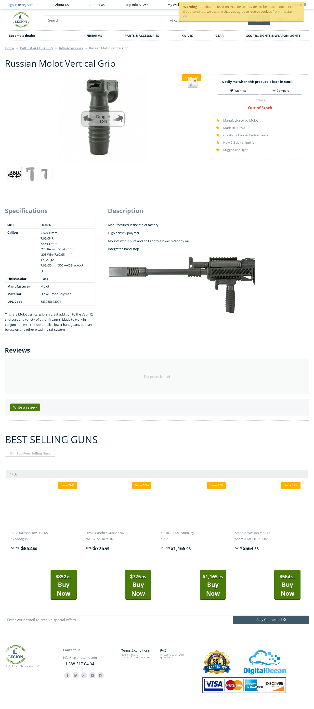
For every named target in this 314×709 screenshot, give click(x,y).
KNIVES (187, 35)
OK (185, 16)
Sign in (12, 4)
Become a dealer (22, 35)
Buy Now (63, 585)
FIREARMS (94, 35)
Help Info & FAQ (136, 4)
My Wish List (177, 4)
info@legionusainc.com (80, 657)
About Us (62, 4)
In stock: (260, 100)
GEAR (219, 35)
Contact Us (97, 4)
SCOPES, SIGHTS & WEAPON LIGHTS (273, 35)
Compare (281, 91)
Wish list (238, 91)
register (27, 4)
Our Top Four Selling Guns (30, 453)
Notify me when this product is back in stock (255, 81)
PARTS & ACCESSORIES (142, 35)
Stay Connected (271, 619)
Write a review (25, 407)
